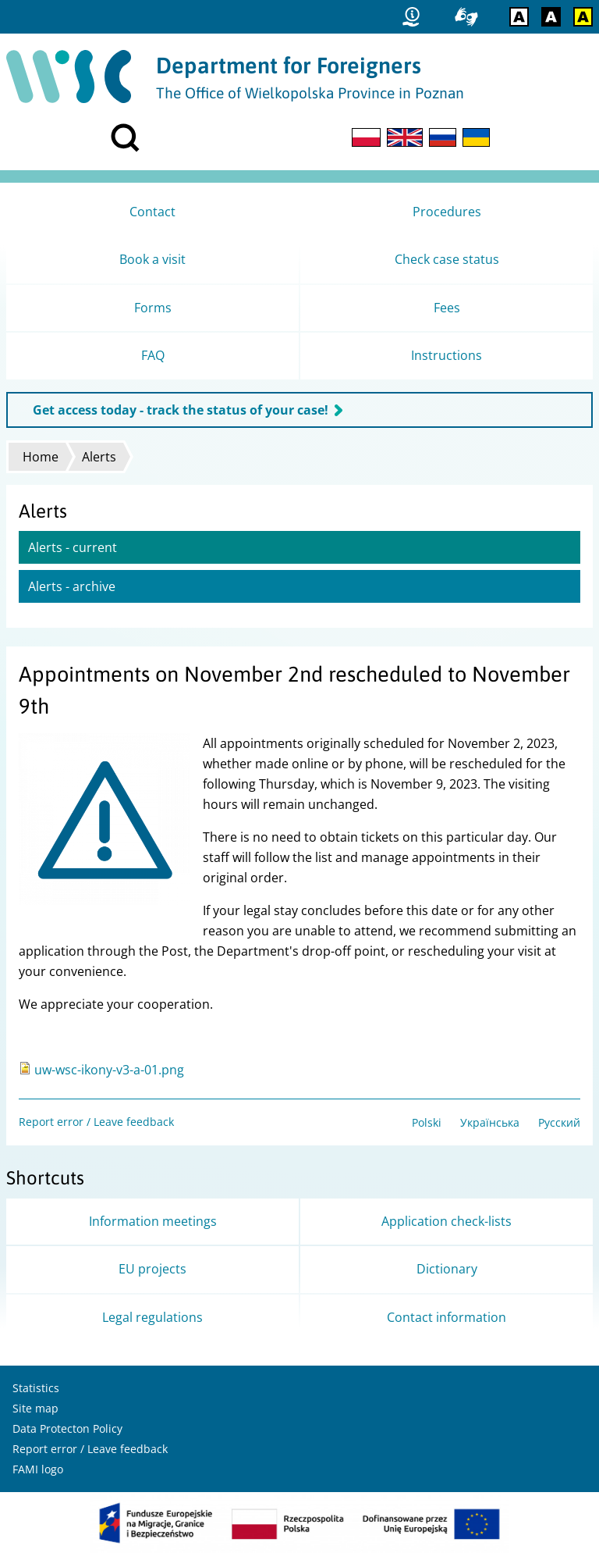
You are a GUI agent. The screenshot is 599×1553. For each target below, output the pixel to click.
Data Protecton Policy (67, 1428)
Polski (426, 1122)
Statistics (35, 1387)
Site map (35, 1408)
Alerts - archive (71, 586)
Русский (559, 1122)
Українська (489, 1122)
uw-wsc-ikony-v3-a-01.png (109, 1069)
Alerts (99, 456)
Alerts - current (72, 547)
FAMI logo (37, 1469)
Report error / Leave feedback (96, 1121)
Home (40, 456)
